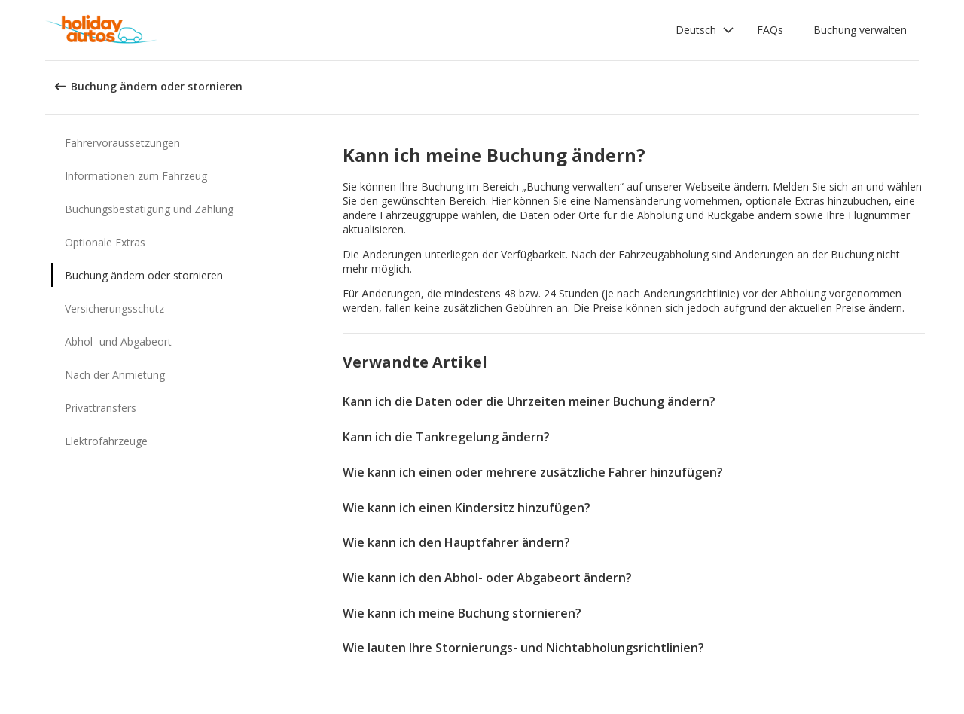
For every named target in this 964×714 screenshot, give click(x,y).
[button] (705, 30)
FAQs (770, 30)
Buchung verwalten (860, 30)
